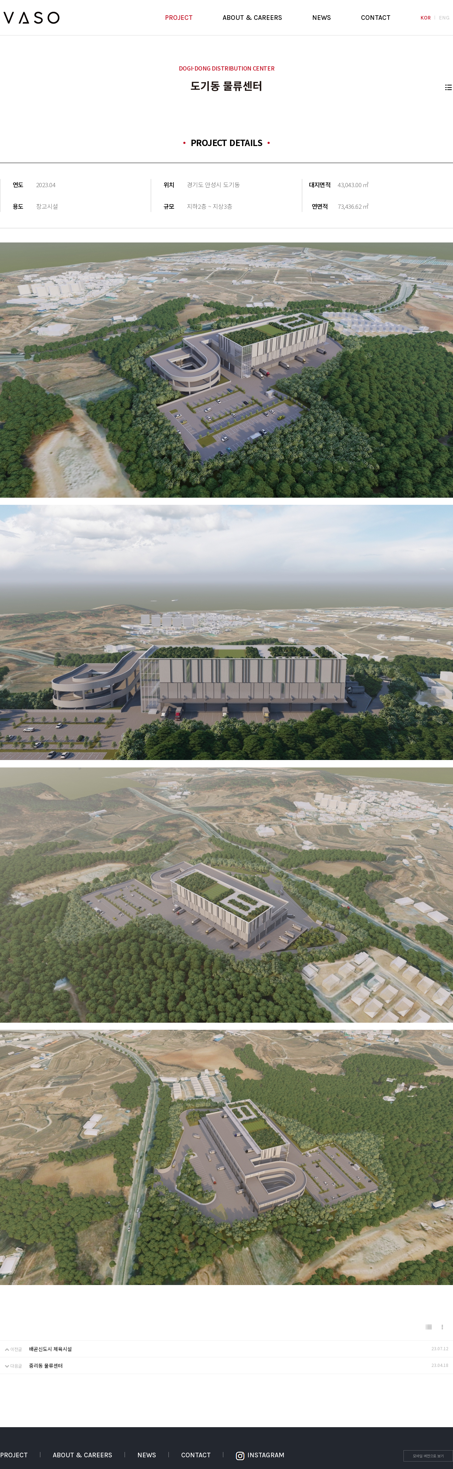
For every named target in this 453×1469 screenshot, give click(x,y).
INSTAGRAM (260, 1455)
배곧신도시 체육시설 (50, 1348)
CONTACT (375, 18)
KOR (425, 18)
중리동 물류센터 (46, 1365)
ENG (444, 18)
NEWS (321, 18)
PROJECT (179, 18)
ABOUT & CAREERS (252, 18)
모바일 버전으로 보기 (428, 1455)
